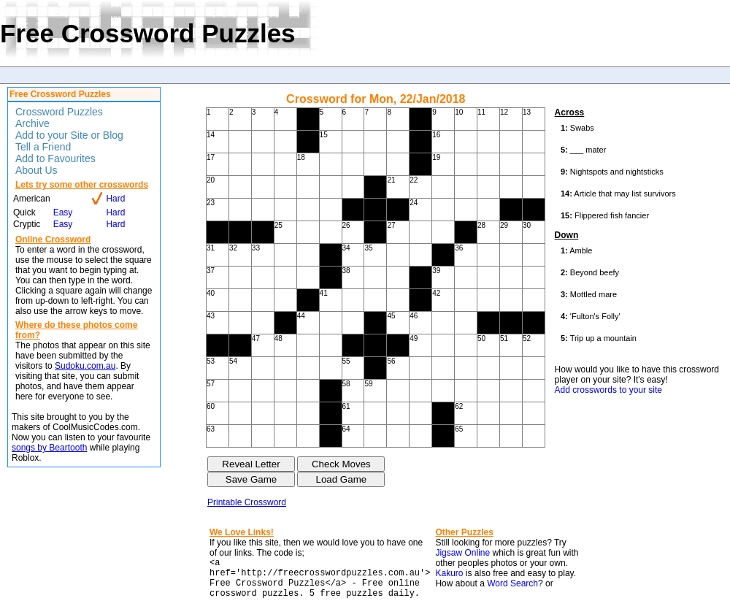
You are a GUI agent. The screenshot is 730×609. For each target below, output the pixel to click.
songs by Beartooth (49, 448)
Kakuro (449, 573)
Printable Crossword (246, 502)
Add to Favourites (55, 158)
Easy (63, 212)
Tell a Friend (43, 147)
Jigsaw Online (462, 553)
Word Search (512, 583)
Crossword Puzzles (59, 112)
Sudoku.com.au (85, 366)
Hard (115, 199)
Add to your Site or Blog (69, 135)
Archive (32, 123)
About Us (36, 170)
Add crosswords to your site (608, 390)
